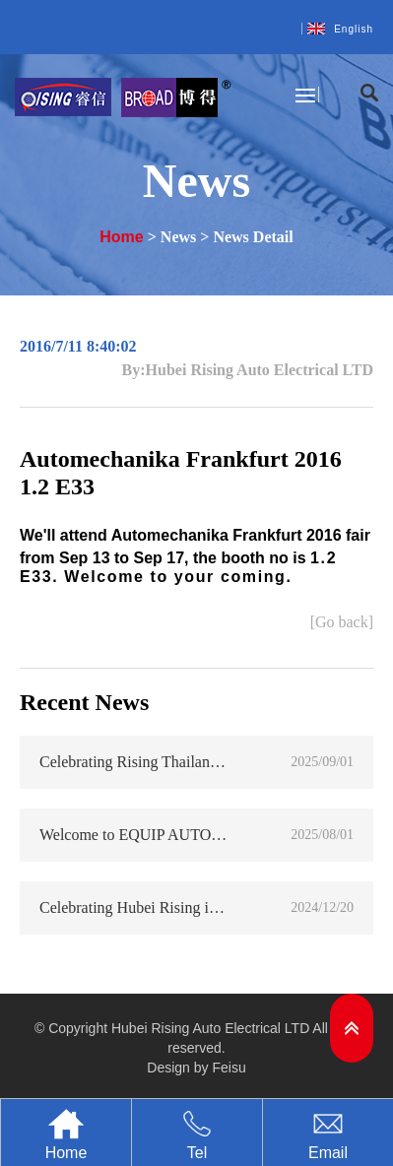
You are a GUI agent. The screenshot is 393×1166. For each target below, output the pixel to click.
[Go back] (341, 622)
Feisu (228, 1067)
